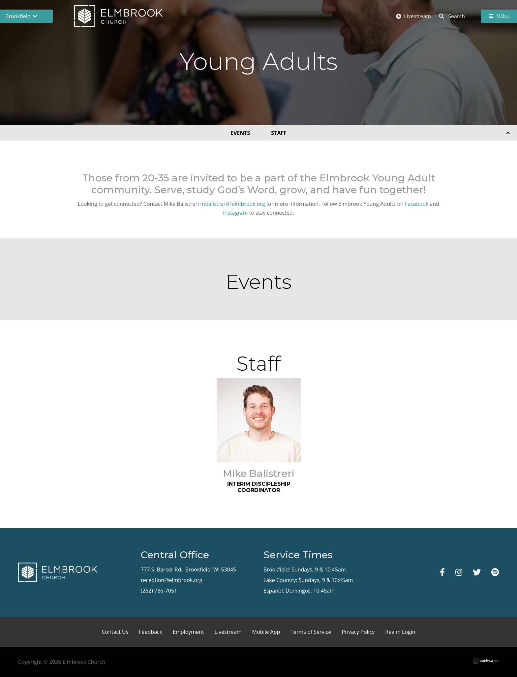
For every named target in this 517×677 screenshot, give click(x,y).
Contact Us (115, 631)
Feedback (150, 631)
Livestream (413, 16)
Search (452, 16)
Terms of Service (310, 631)
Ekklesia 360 (485, 661)
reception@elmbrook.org (171, 580)
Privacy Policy (358, 631)
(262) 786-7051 (159, 590)
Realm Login (400, 631)
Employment (188, 631)
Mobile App (266, 631)
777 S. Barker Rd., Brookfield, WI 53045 (188, 569)
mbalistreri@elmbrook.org (232, 203)
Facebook (416, 203)
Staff (279, 133)
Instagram (235, 212)
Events (240, 133)
